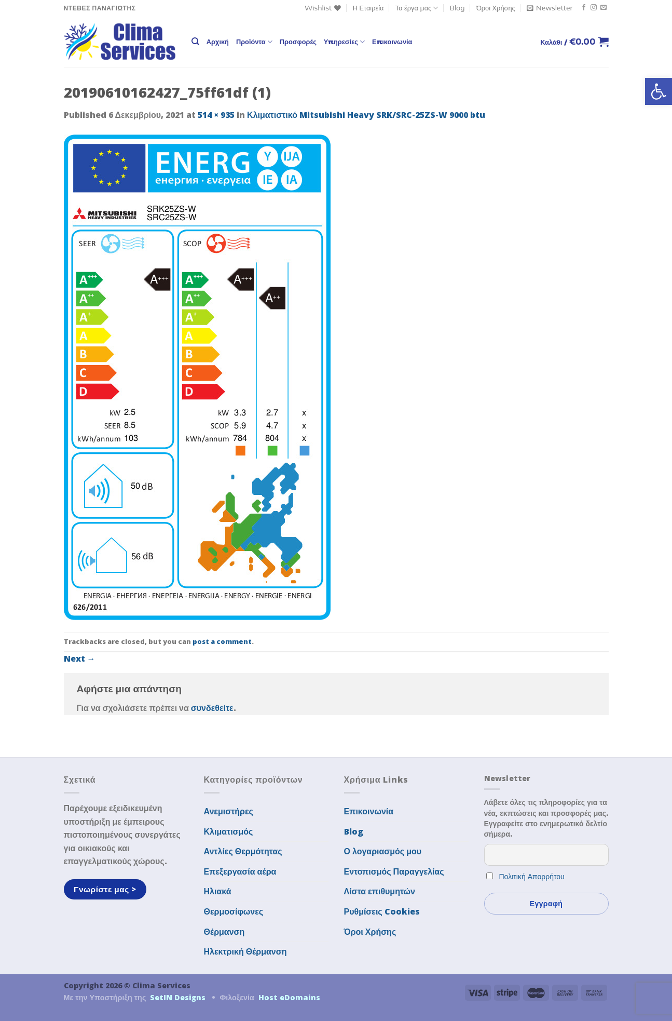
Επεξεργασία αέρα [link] (240, 871)
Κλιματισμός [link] (228, 831)
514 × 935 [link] (216, 114)
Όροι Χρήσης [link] (495, 8)
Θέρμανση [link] (224, 931)
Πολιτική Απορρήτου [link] (532, 876)
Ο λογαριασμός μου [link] (383, 851)
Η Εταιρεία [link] (368, 8)
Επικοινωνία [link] (392, 41)
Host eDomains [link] (289, 997)
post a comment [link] (222, 641)
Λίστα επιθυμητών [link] (380, 891)
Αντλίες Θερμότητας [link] (243, 851)
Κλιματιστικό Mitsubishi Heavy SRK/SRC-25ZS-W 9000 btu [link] (366, 114)
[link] (658, 91)
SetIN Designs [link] (177, 997)
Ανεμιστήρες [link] (228, 811)
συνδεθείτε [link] (212, 708)
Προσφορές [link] (298, 41)
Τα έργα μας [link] (416, 8)
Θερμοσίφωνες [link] (234, 911)
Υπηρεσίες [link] (344, 42)
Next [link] (79, 658)
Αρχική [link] (218, 41)
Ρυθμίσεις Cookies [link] (382, 911)
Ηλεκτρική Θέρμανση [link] (245, 951)
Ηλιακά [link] (217, 891)
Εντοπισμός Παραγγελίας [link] (394, 871)
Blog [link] (457, 8)
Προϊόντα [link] (254, 42)
